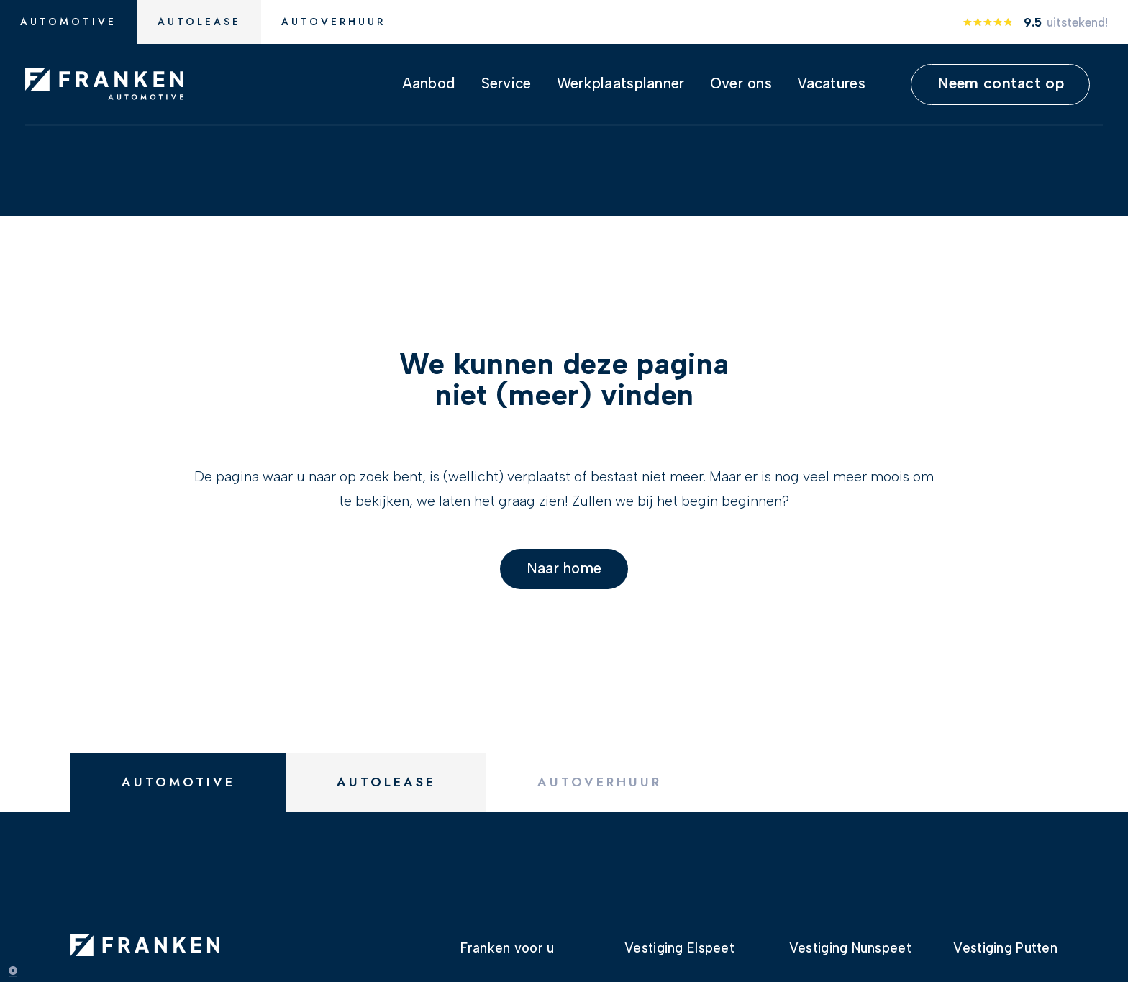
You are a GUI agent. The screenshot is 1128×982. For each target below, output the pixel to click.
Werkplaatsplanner (621, 83)
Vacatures (831, 83)
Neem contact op (1000, 83)
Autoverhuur (333, 21)
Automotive (68, 21)
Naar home (564, 563)
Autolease (199, 21)
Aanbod (429, 83)
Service (506, 83)
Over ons (741, 83)
